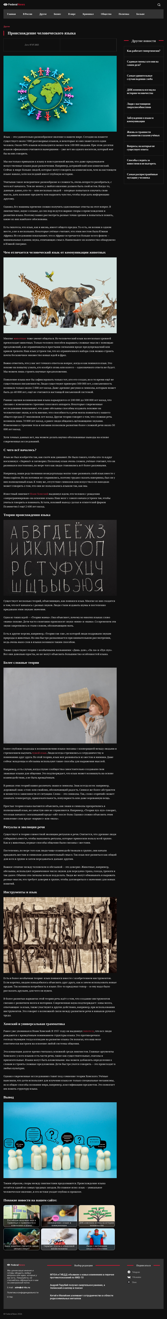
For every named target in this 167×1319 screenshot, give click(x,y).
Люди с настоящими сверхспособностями (139, 105)
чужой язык (39, 753)
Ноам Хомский (39, 493)
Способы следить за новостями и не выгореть (141, 161)
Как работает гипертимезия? (143, 50)
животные (20, 338)
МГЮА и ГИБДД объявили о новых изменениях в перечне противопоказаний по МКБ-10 (82, 1276)
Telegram (136, 1272)
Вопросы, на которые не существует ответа (141, 147)
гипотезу (88, 1031)
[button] (159, 4)
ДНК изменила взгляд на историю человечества (141, 91)
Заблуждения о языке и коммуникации (140, 119)
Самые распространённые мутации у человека (142, 176)
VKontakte (136, 1277)
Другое (6, 26)
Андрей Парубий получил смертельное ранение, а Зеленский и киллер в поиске (77, 1286)
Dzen (134, 1282)
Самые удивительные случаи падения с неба (140, 77)
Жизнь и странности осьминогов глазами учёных (143, 133)
